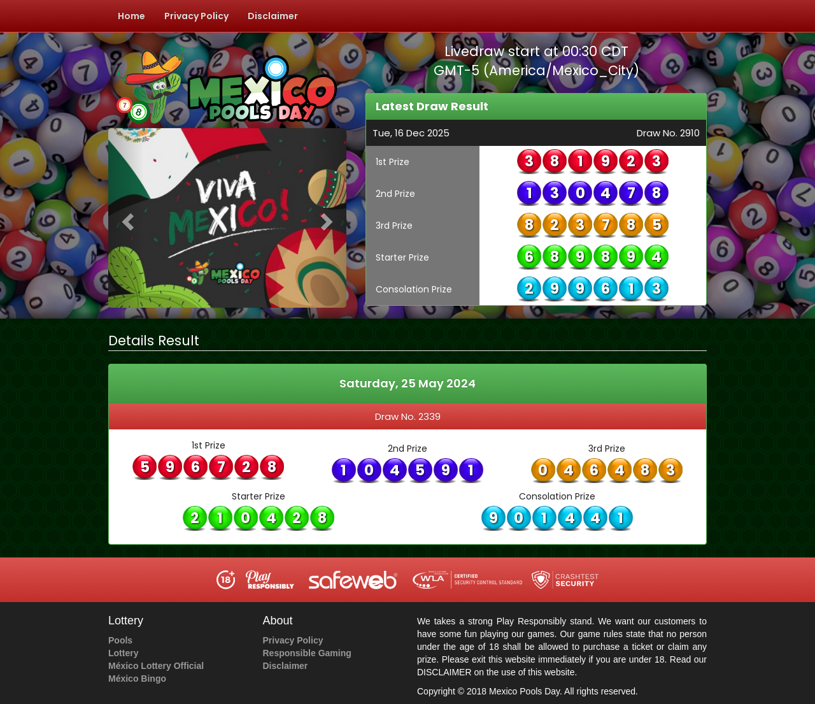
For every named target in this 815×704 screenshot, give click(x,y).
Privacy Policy (196, 16)
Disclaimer (273, 16)
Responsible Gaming (307, 653)
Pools (120, 640)
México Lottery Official (156, 666)
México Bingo (137, 678)
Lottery (123, 653)
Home (131, 16)
